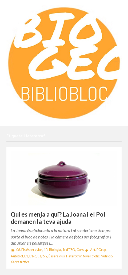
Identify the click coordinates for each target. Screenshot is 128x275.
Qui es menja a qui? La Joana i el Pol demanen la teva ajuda (58, 218)
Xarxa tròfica (20, 262)
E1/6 (32, 256)
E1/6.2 (42, 256)
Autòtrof (17, 256)
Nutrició (107, 256)
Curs (80, 250)
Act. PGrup (98, 250)
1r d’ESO (68, 250)
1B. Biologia (52, 250)
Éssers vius (57, 256)
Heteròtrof (74, 256)
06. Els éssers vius (29, 250)
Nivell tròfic (91, 256)
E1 (26, 256)
